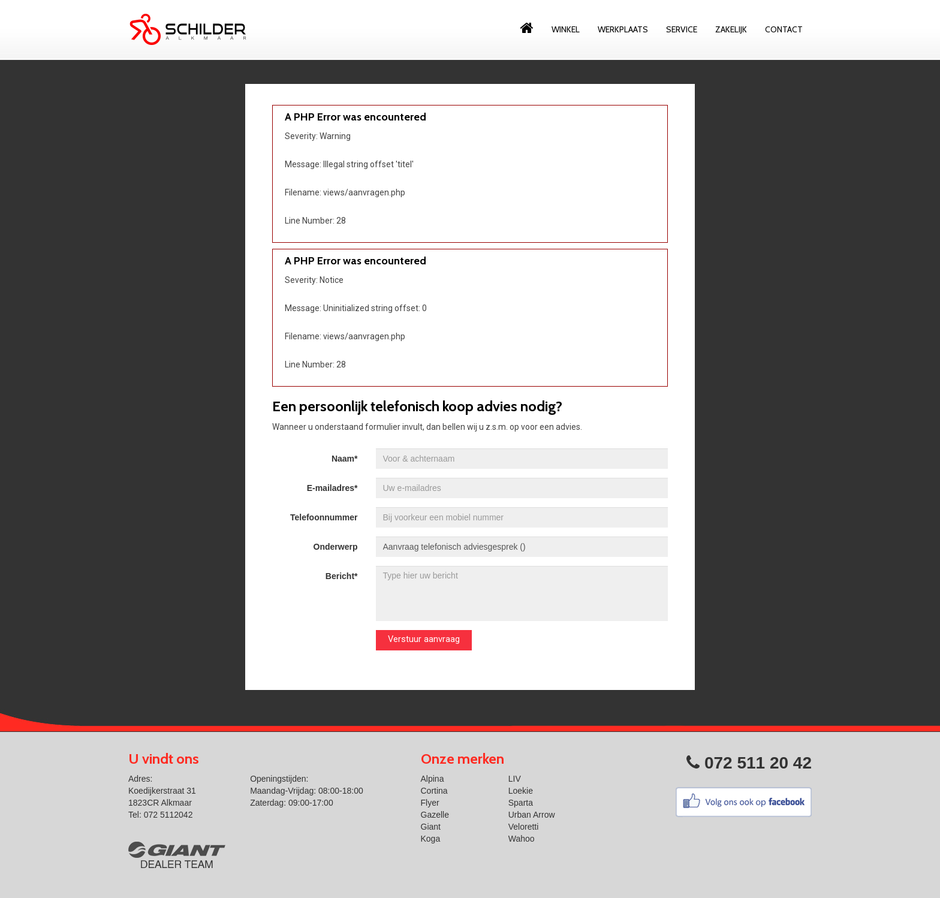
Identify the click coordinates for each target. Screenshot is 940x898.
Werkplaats (623, 29)
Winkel (566, 29)
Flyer (430, 802)
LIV (514, 779)
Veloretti (523, 826)
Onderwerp (336, 547)
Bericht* (342, 576)
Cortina (434, 790)
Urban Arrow (531, 814)
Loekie (520, 790)
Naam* (345, 458)
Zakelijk (731, 29)
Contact (784, 29)
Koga (431, 838)
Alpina (432, 779)
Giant (431, 826)
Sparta (520, 802)
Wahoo (521, 838)
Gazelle (435, 814)
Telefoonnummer (324, 517)
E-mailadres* (332, 488)
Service (681, 29)
